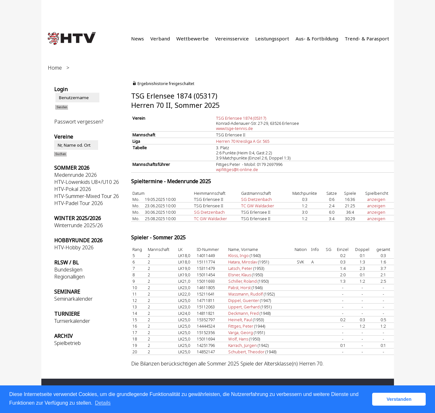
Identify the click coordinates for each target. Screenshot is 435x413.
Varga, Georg (240, 332)
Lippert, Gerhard (244, 307)
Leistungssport (272, 38)
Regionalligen (69, 276)
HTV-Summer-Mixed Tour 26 (86, 196)
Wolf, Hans (238, 339)
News (137, 38)
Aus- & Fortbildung (317, 38)
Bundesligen (68, 269)
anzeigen (376, 199)
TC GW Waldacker (257, 206)
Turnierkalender (72, 320)
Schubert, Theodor (246, 352)
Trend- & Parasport (367, 38)
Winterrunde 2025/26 (78, 225)
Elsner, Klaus (239, 275)
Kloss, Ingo (238, 255)
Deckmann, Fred (243, 313)
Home (55, 67)
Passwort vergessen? (78, 121)
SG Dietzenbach (256, 199)
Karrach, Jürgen (242, 345)
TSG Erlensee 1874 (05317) (241, 118)
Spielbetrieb (67, 343)
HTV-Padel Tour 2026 (78, 203)
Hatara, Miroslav (242, 262)
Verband (160, 38)
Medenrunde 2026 (75, 174)
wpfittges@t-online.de (237, 169)
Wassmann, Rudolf (245, 294)
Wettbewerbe (192, 38)
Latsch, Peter (240, 268)
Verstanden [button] (399, 399)
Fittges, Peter (240, 326)
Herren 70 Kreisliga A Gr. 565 (242, 141)
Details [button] (103, 403)
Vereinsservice (232, 38)
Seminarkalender (73, 298)
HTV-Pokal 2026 (72, 189)
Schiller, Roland (242, 281)
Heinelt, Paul (240, 320)
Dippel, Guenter (243, 300)
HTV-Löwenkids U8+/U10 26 (86, 181)
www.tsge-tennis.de (234, 128)
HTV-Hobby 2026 (74, 247)
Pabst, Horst (239, 287)
